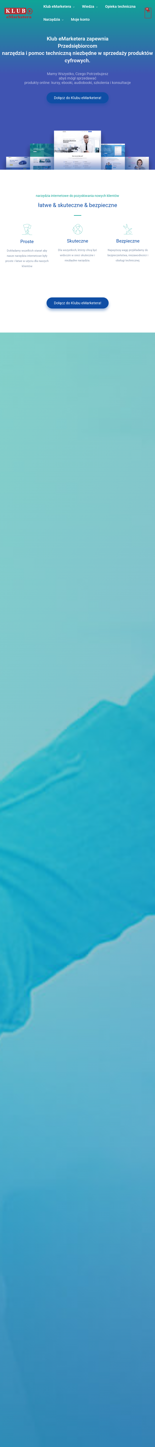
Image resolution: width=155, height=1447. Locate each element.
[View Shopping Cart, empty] (148, 13)
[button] (73, 6)
